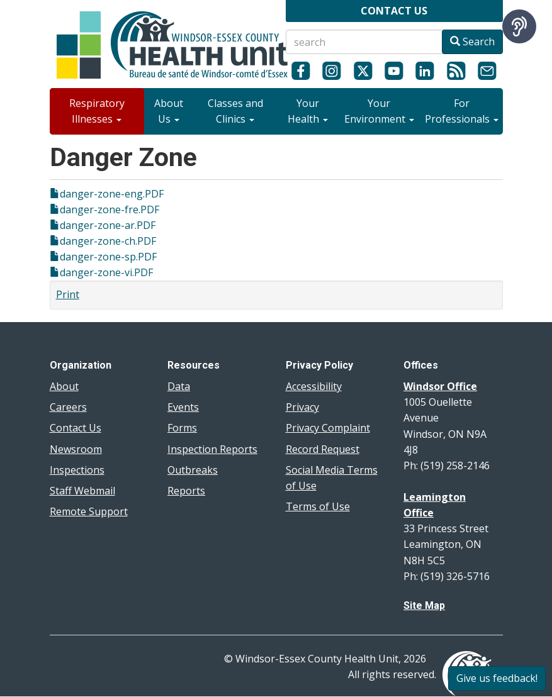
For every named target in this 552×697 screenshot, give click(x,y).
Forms (182, 428)
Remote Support (89, 511)
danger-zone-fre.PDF (109, 209)
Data (178, 386)
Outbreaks (192, 470)
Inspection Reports (212, 449)
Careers (68, 407)
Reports (186, 491)
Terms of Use (318, 506)
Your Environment (379, 111)
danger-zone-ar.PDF (107, 225)
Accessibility (314, 386)
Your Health (308, 111)
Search (472, 41)
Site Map (424, 605)
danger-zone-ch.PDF (108, 241)
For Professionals (461, 111)
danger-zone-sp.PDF (108, 257)
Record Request (322, 449)
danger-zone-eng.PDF (112, 194)
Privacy (302, 407)
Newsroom (76, 449)
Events (183, 407)
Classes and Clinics (235, 111)
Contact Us (75, 428)
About (64, 386)
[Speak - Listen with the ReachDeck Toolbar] (519, 26)
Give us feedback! (497, 678)
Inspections (77, 470)
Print (67, 294)
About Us (168, 111)
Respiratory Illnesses (97, 111)
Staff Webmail (82, 491)
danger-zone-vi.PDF (106, 272)
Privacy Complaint (328, 428)
